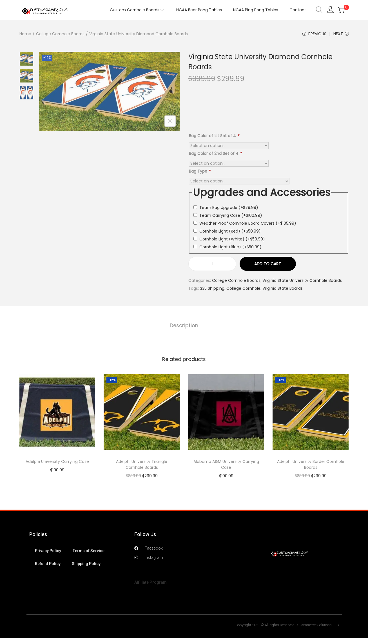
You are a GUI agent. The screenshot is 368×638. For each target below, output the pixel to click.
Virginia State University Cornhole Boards (302, 280)
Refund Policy (48, 563)
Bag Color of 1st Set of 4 (214, 136)
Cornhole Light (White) (232, 239)
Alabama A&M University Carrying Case (226, 464)
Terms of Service (88, 550)
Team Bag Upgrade (228, 207)
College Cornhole (243, 288)
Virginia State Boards (282, 288)
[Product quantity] (212, 264)
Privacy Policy (48, 550)
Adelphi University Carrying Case (57, 461)
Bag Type (199, 171)
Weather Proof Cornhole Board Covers (247, 223)
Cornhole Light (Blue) (230, 247)
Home (25, 34)
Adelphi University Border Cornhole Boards (310, 464)
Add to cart (267, 264)
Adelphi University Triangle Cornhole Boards (141, 464)
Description (184, 325)
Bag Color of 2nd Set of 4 (215, 153)
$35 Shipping (212, 288)
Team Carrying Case (230, 215)
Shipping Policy (86, 563)
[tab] (184, 325)
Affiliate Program (150, 582)
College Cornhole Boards (60, 34)
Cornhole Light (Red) (230, 231)
